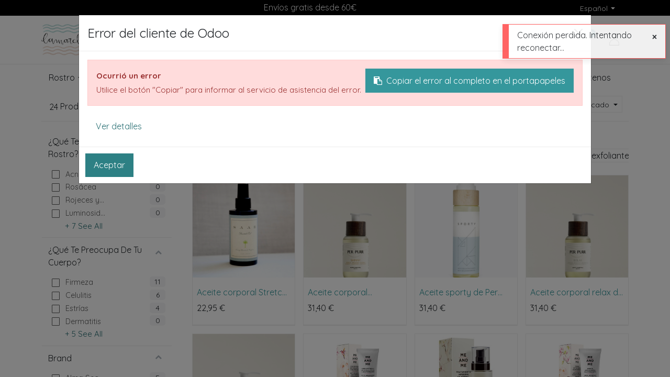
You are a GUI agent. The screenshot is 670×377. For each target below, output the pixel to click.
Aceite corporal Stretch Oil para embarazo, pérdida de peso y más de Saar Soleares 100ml (242, 292)
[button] (593, 104)
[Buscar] (448, 39)
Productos (210, 134)
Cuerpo (253, 134)
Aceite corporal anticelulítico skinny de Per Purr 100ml (351, 292)
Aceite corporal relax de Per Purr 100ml (576, 292)
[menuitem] (499, 78)
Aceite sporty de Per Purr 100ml (458, 292)
